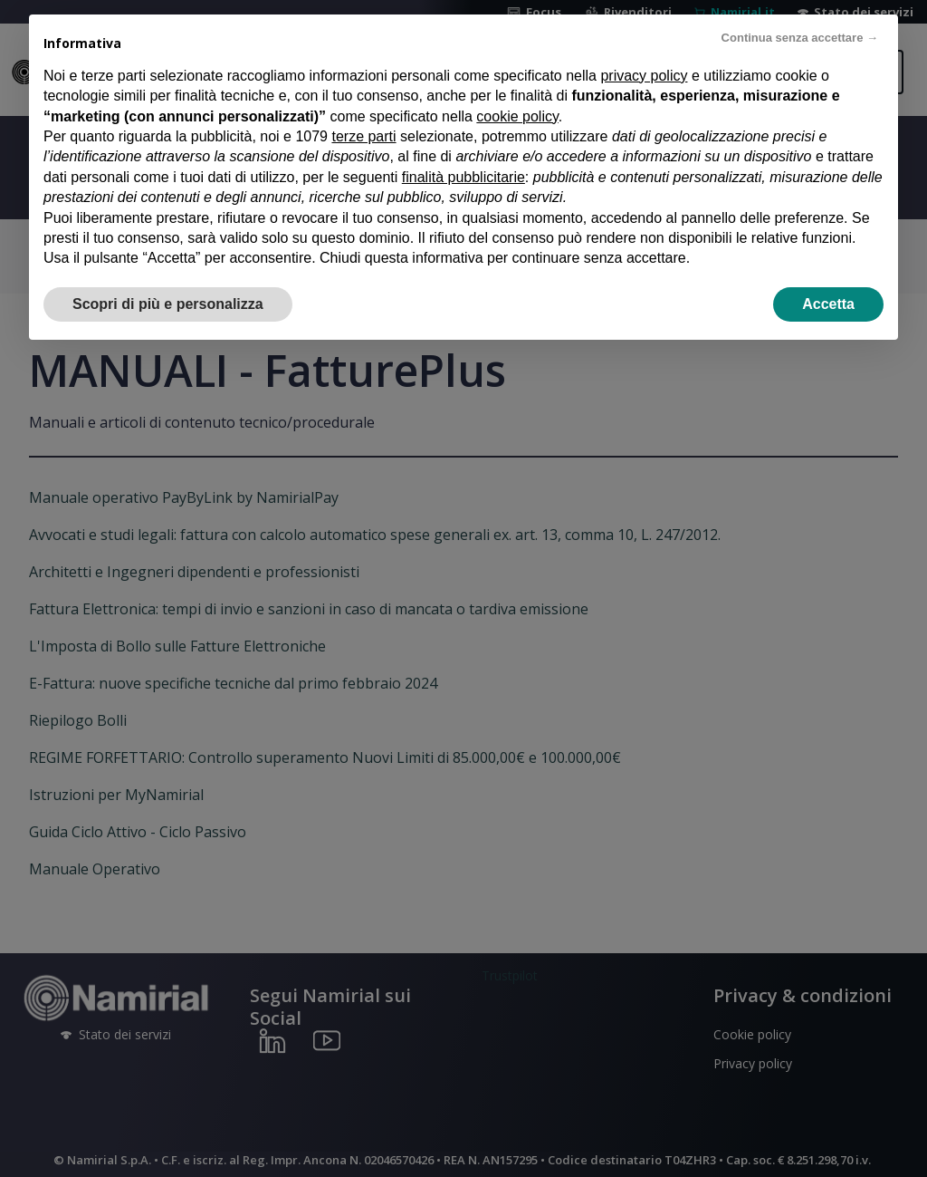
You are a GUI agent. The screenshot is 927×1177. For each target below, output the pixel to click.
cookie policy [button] (517, 116)
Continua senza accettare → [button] (800, 37)
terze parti (363, 136)
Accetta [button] (828, 304)
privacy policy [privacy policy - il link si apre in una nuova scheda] (643, 75)
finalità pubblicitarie (463, 177)
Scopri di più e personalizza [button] (167, 304)
